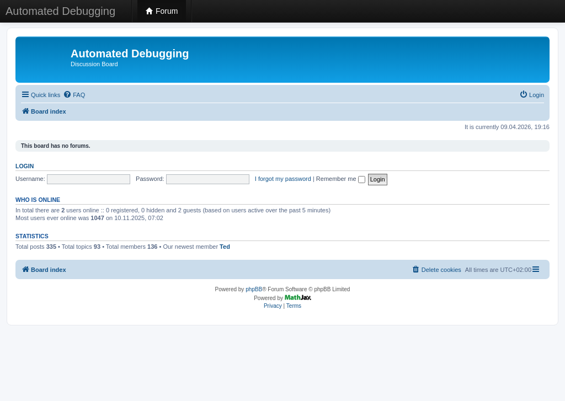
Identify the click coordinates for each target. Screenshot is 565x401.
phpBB (254, 289)
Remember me (340, 178)
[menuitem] (74, 94)
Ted (225, 246)
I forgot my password (283, 178)
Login (24, 166)
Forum (162, 11)
